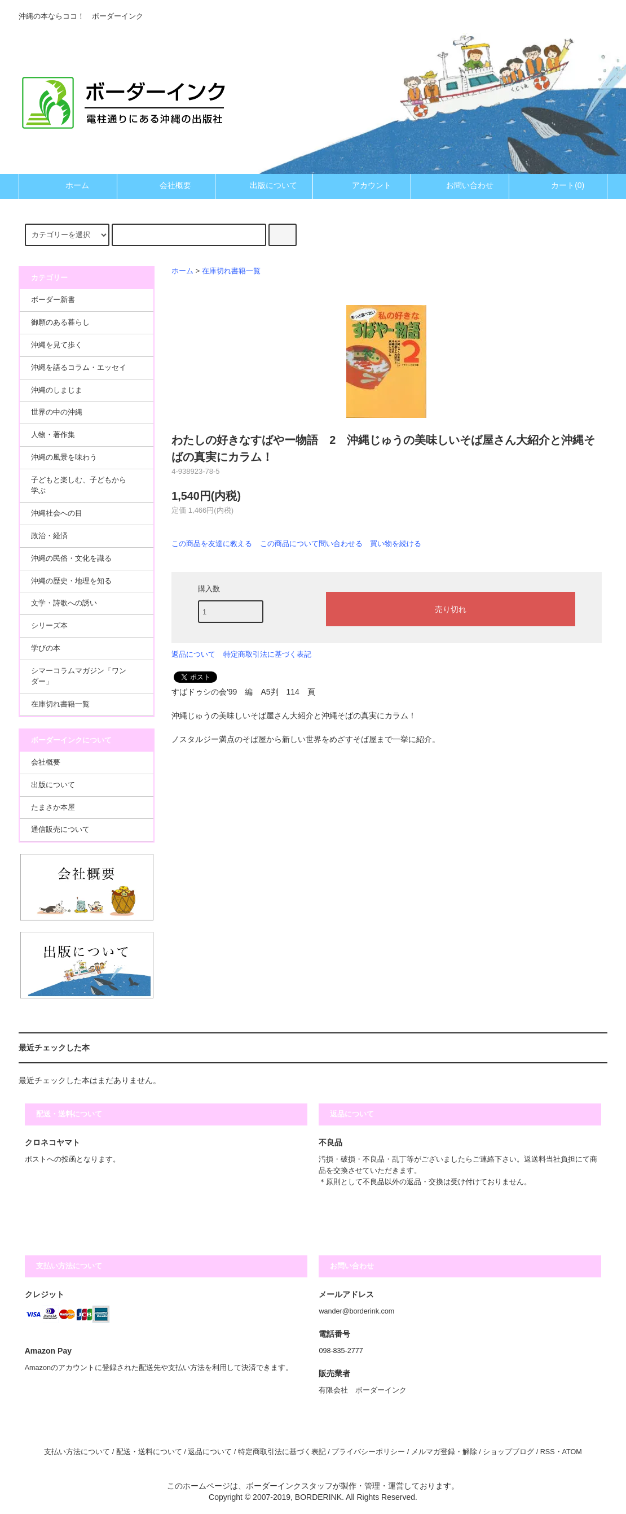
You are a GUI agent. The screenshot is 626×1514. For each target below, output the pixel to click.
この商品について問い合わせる (311, 543)
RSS (547, 1452)
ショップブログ (508, 1452)
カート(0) (558, 185)
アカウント (362, 185)
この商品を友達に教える (211, 543)
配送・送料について (149, 1452)
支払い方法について (77, 1452)
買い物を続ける (395, 543)
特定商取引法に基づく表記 (267, 654)
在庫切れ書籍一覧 (231, 271)
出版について (264, 185)
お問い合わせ (460, 185)
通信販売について (60, 830)
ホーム (67, 185)
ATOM (572, 1452)
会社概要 (165, 185)
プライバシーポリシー (368, 1452)
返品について (193, 654)
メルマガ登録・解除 (444, 1452)
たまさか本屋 (53, 807)
